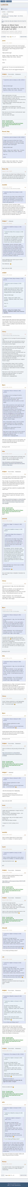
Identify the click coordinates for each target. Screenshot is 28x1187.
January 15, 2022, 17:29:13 (7, 849)
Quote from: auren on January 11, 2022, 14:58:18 (14, 79)
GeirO (3, 847)
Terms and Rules (13, 1183)
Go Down (3, 36)
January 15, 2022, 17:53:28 (7, 930)
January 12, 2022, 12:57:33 (7, 387)
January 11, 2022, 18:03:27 (7, 187)
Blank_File (5, 169)
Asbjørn (4, 74)
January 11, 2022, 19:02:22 (7, 223)
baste (3, 805)
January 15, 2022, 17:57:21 (7, 1050)
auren (3, 40)
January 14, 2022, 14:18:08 (7, 745)
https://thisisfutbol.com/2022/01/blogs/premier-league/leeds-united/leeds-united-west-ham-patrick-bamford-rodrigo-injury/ (13, 464)
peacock (4, 518)
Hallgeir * (15, 15)
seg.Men (19, 211)
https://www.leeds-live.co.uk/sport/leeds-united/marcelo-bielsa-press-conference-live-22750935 (12, 754)
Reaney (4, 1161)
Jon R (8, 15)
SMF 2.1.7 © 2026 (10, 1185)
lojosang (11, 15)
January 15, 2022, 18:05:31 (7, 1104)
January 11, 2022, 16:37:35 (7, 133)
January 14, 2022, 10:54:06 (7, 609)
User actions (23, 36)
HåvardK (4, 928)
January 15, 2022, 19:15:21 (7, 1163)
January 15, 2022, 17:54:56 (7, 959)
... (14, 36)
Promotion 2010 (5, 17)
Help (8, 1183)
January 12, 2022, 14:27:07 (7, 453)
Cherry (4, 331)
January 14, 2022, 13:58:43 (7, 698)
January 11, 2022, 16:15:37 (7, 76)
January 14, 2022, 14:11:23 (7, 715)
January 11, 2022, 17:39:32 (7, 171)
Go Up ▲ (18, 1183)
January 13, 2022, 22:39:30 (7, 473)
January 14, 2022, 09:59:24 (7, 583)
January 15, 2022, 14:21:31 (7, 807)
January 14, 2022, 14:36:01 (7, 774)
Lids (18, 15)
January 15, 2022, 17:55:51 (7, 992)
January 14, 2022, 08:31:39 (7, 520)
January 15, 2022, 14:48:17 (7, 834)
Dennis (21, 15)
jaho (3, 1102)
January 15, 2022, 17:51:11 (7, 900)
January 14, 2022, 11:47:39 (7, 658)
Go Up (2, 1175)
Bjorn (3, 385)
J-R (3, 957)
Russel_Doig (5, 131)
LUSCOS (4, 5)
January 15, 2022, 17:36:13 (7, 872)
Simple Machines (17, 1185)
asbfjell (4, 272)
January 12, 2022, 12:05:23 (7, 333)
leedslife (4, 184)
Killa (3, 451)
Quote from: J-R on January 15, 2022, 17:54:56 (13, 1054)
